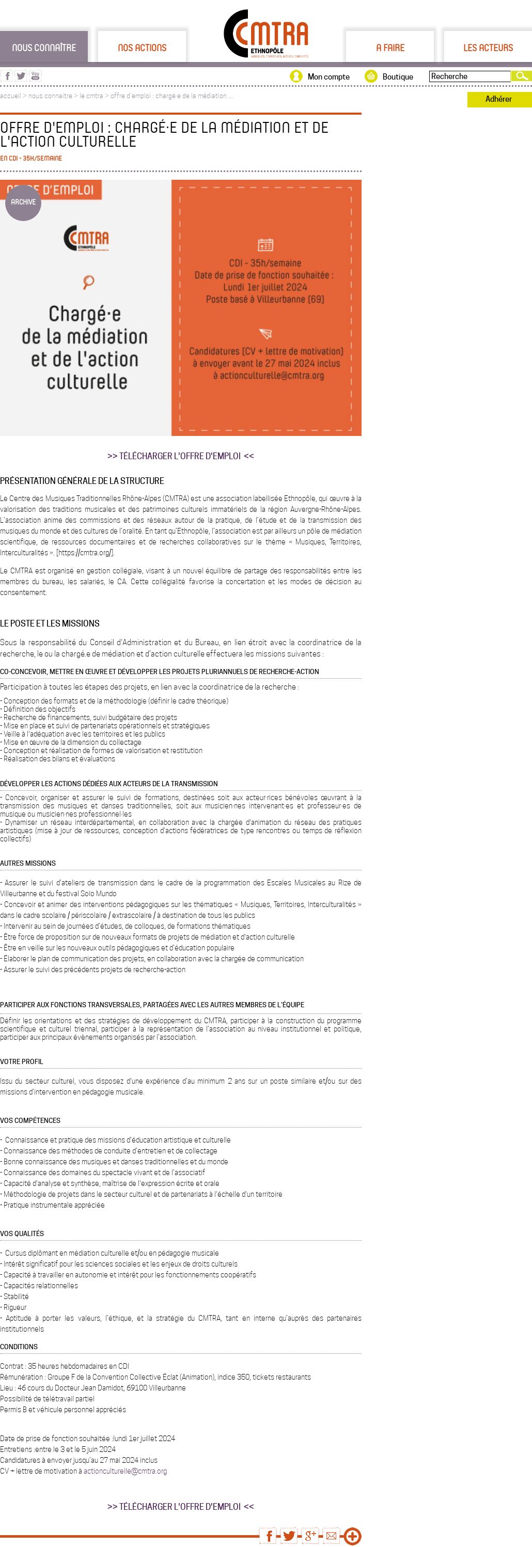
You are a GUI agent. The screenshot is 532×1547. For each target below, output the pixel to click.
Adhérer (499, 99)
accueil (10, 96)
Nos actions (142, 47)
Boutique (398, 77)
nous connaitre (50, 96)
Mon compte (329, 77)
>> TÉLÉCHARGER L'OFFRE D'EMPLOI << (180, 456)
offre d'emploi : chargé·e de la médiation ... (172, 96)
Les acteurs (488, 47)
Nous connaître (44, 47)
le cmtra (91, 96)
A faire (390, 47)
